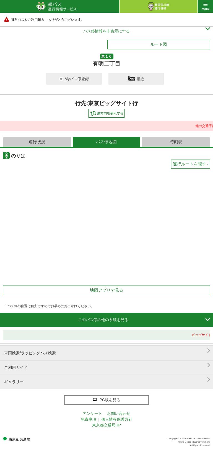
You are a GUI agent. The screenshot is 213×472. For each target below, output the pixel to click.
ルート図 (158, 44)
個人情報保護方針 (116, 419)
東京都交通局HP (106, 425)
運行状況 (37, 141)
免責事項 (88, 419)
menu (205, 6)
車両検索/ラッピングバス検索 (107, 351)
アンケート (92, 413)
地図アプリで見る (106, 290)
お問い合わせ (118, 413)
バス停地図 (106, 141)
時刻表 (176, 141)
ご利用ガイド (107, 365)
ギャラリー (107, 380)
